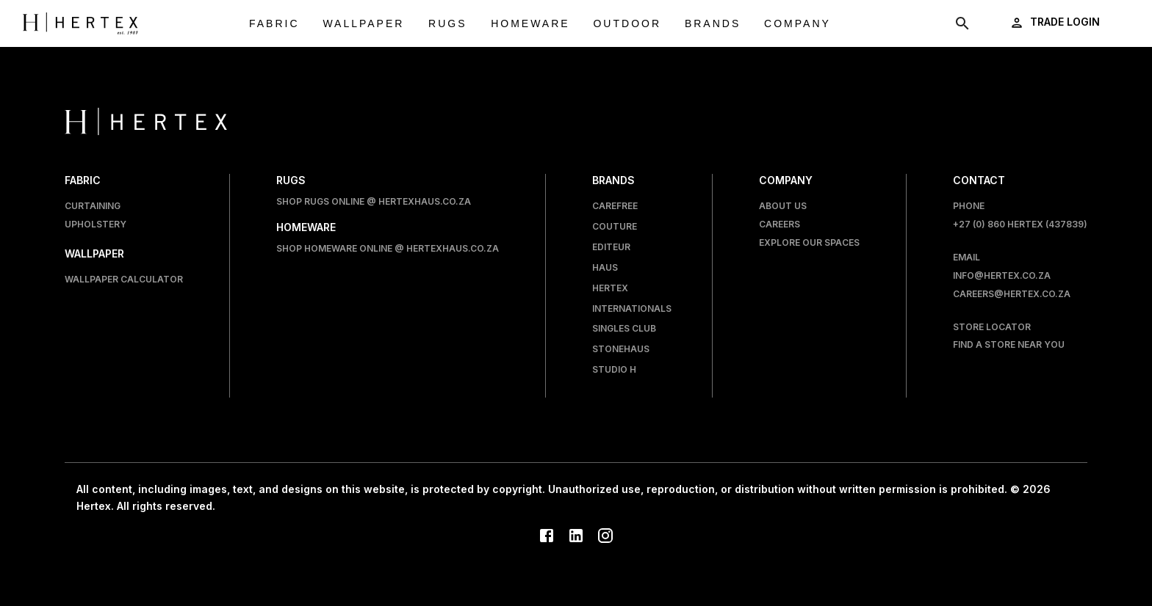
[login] (1056, 22)
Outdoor (627, 23)
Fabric (274, 23)
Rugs (447, 23)
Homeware (530, 23)
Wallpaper (363, 23)
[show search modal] (962, 23)
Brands (712, 23)
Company (797, 23)
